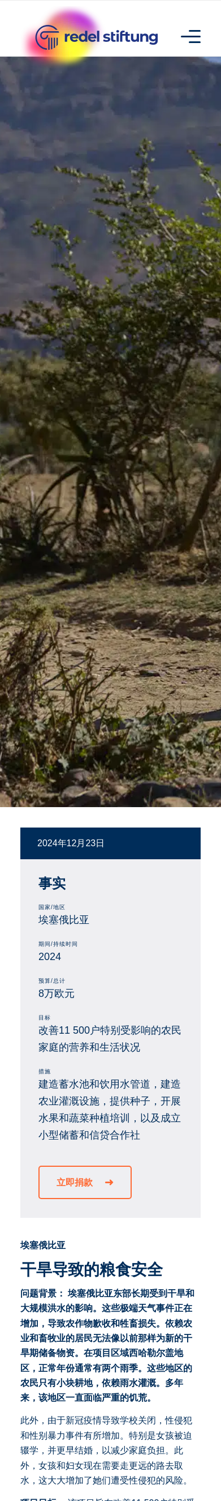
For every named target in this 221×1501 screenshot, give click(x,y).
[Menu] (185, 36)
